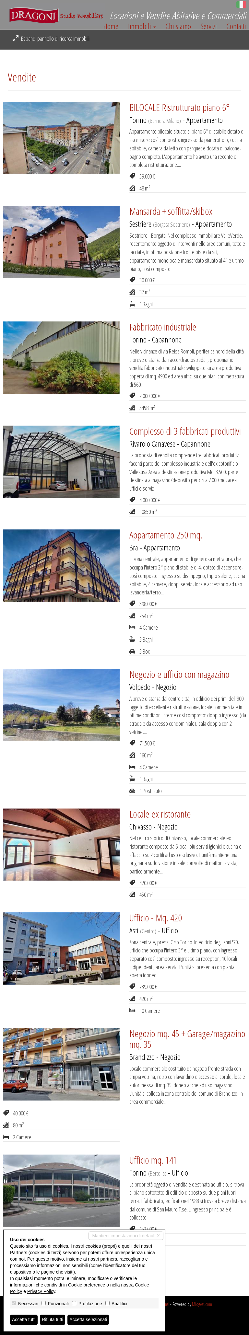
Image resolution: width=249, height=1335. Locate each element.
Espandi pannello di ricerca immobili (51, 38)
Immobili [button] (142, 26)
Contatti (236, 26)
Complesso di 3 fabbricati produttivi (185, 431)
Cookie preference (86, 1284)
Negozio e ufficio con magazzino (179, 674)
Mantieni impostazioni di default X (126, 1235)
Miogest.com (202, 1304)
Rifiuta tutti (53, 1319)
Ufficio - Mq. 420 (155, 917)
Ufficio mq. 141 (153, 1160)
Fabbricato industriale (162, 326)
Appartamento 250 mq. (165, 534)
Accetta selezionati (89, 1319)
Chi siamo (178, 26)
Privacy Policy (41, 1291)
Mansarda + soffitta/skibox (170, 211)
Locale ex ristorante (160, 813)
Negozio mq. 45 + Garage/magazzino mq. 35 (187, 1039)
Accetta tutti (24, 1319)
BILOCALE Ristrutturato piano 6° (179, 107)
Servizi (209, 26)
